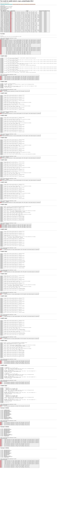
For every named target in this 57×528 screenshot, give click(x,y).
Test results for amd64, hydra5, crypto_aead (18, 4)
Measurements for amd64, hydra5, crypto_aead (6, 4)
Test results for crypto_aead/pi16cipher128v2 (29, 4)
